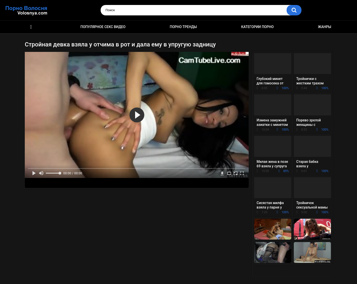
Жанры (324, 27)
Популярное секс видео (103, 27)
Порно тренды (183, 27)
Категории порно (257, 27)
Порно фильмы (31, 27)
